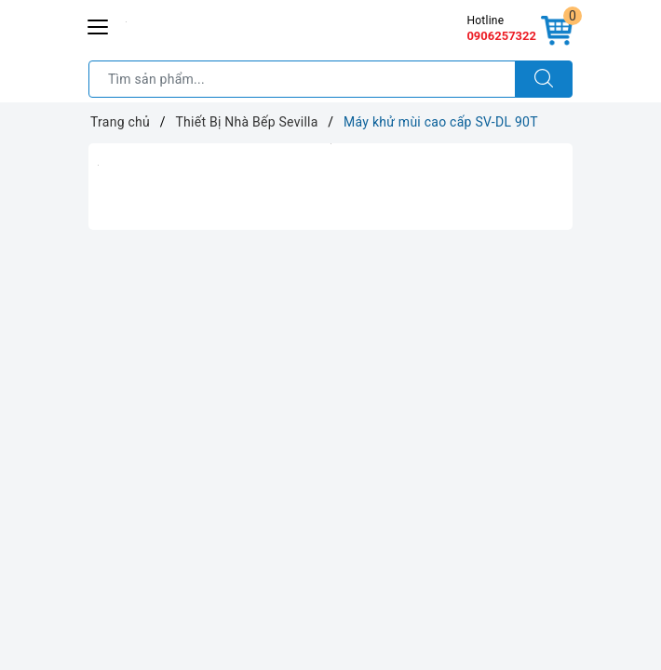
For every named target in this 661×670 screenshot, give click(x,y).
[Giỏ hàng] (557, 31)
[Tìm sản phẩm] (302, 79)
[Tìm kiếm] (544, 79)
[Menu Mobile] (98, 24)
